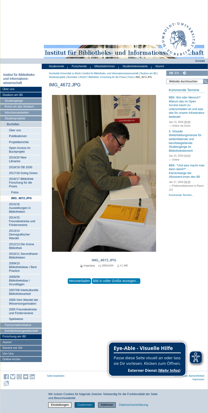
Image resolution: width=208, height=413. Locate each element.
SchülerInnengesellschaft (21, 330)
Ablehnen (107, 404)
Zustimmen (84, 404)
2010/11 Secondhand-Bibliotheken (23, 255)
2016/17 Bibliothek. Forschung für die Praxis (21, 182)
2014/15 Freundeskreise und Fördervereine (22, 221)
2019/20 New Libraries (17, 159)
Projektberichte (19, 142)
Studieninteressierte (135, 66)
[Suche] (205, 81)
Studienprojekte (15, 118)
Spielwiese (16, 319)
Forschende (79, 66)
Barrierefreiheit (196, 376)
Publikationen (18, 136)
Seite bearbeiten (55, 376)
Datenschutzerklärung (133, 404)
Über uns (9, 89)
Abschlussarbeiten (17, 112)
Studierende (56, 66)
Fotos (15, 192)
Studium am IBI (13, 95)
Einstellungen (60, 404)
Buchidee (13, 124)
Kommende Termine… (181, 195)
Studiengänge (14, 100)
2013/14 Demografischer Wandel (19, 234)
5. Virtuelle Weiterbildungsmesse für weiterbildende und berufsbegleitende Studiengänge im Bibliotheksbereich (185, 141)
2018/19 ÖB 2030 (20, 167)
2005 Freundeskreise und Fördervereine (23, 311)
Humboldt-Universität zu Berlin (65, 73)
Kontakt (200, 61)
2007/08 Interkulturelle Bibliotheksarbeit (23, 291)
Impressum (198, 379)
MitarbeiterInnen (104, 66)
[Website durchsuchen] (187, 81)
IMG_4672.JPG (21, 198)
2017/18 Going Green (23, 173)
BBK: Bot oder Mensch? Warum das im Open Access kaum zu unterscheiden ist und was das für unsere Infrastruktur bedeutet (187, 107)
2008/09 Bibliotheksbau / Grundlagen (19, 280)
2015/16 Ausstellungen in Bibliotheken (20, 207)
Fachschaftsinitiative (18, 325)
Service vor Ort (12, 347)
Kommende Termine (184, 90)
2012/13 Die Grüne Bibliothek (21, 246)
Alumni (7, 342)
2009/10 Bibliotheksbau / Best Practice (23, 267)
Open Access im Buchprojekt (19, 149)
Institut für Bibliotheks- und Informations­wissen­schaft (19, 79)
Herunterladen (79, 281)
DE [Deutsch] (171, 73)
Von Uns (8, 353)
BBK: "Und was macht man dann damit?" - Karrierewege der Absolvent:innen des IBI (187, 171)
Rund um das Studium (19, 106)
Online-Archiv (11, 359)
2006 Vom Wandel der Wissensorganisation (23, 301)
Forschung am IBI (14, 336)
